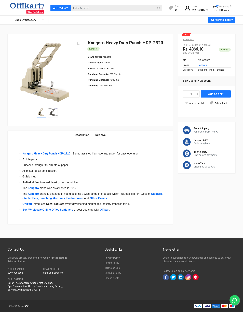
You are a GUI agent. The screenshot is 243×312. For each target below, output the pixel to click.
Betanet (25, 306)
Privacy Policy (112, 257)
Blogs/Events (112, 278)
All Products (60, 8)
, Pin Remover (74, 198)
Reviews (100, 135)
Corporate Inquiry (222, 19)
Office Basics (98, 198)
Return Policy (112, 262)
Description (82, 135)
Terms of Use (112, 267)
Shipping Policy (113, 272)
